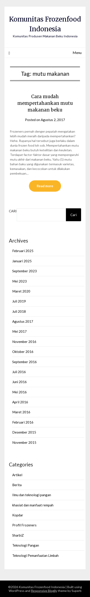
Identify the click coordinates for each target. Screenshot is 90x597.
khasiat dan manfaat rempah (32, 505)
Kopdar (17, 515)
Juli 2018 (19, 311)
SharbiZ (18, 535)
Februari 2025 (22, 251)
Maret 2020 (21, 291)
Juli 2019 (19, 301)
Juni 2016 (19, 382)
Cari (13, 211)
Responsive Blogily (44, 591)
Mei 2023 (19, 281)
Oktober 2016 (22, 352)
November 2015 (24, 442)
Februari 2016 (22, 422)
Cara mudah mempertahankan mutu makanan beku (45, 103)
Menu (77, 52)
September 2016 (24, 362)
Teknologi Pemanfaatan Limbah (35, 555)
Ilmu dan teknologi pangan (31, 495)
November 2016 (24, 342)
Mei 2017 (19, 331)
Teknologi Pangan (25, 545)
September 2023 (24, 271)
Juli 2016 (19, 372)
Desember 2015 (24, 432)
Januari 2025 (22, 261)
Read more (45, 186)
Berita (17, 485)
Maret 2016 (21, 412)
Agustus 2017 (22, 321)
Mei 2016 (19, 392)
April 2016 (20, 402)
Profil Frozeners (24, 525)
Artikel (17, 475)
